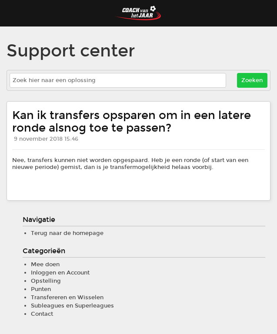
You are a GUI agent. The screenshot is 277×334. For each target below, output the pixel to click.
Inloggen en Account (60, 272)
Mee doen (45, 264)
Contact (42, 314)
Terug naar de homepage (67, 233)
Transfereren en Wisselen (67, 297)
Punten (41, 289)
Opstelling (46, 281)
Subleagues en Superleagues (72, 305)
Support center (71, 51)
